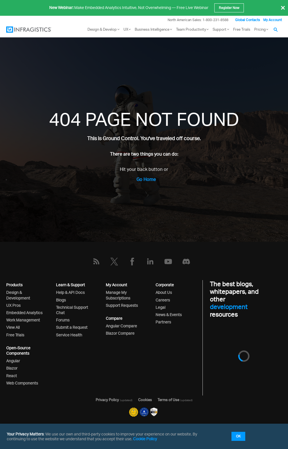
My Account (272, 20)
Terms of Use (168, 399)
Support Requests (122, 305)
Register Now (229, 8)
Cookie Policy (145, 438)
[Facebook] (132, 261)
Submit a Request (71, 327)
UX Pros (13, 305)
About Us (164, 292)
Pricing (260, 29)
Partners (163, 322)
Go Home (146, 179)
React (11, 375)
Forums (62, 320)
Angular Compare (121, 325)
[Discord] (186, 261)
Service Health (69, 334)
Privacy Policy (107, 399)
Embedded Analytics (24, 312)
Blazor (11, 368)
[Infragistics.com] (34, 29)
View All (13, 327)
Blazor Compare (120, 333)
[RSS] (96, 261)
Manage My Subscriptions (118, 295)
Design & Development (18, 295)
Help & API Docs (70, 292)
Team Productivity (191, 29)
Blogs (61, 300)
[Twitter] (114, 261)
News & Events (169, 314)
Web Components (22, 383)
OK (238, 436)
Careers (163, 300)
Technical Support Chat (72, 310)
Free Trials (241, 29)
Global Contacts (247, 20)
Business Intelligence (152, 29)
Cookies (145, 399)
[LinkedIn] (150, 261)
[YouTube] (168, 261)
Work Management (23, 320)
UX (125, 29)
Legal (160, 307)
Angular (13, 360)
